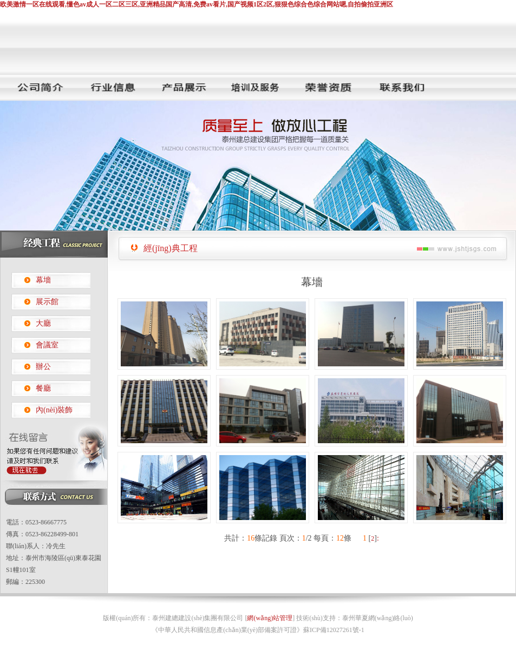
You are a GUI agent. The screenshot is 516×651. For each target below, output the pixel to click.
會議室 (47, 345)
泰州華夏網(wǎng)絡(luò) (377, 618)
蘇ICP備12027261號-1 (333, 630)
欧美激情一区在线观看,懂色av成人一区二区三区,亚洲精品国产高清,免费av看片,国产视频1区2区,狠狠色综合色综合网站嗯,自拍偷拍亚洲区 (196, 4)
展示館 (47, 302)
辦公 (43, 367)
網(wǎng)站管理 (269, 618)
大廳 (43, 323)
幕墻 (43, 280)
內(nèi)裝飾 (54, 410)
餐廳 (43, 388)
